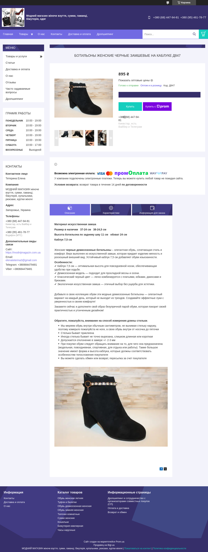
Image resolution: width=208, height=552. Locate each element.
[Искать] (194, 34)
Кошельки (63, 522)
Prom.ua (120, 541)
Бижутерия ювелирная (70, 525)
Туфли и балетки (67, 502)
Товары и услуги (16, 56)
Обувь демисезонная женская (75, 506)
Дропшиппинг (105, 34)
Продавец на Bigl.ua (104, 545)
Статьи (10, 62)
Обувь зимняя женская (70, 510)
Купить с (157, 106)
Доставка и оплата (79, 34)
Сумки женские (66, 518)
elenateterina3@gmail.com (21, 260)
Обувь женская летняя (70, 498)
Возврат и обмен (117, 512)
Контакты (56, 34)
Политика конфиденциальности (169, 548)
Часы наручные (66, 530)
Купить (130, 106)
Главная (8, 34)
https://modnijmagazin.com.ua (23, 252)
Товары (23, 34)
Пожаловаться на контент (137, 548)
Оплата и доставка (118, 508)
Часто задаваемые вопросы (18, 90)
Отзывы (11, 82)
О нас (41, 34)
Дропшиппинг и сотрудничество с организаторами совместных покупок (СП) (129, 501)
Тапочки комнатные (69, 514)
